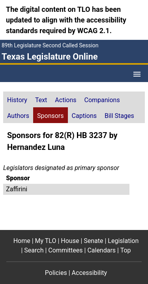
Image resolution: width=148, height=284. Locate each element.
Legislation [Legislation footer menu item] (123, 241)
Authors (18, 116)
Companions (102, 100)
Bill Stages (119, 116)
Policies (56, 273)
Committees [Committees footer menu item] (65, 250)
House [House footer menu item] (70, 241)
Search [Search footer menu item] (33, 250)
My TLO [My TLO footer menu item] (45, 241)
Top (125, 250)
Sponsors (50, 116)
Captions (84, 116)
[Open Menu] (137, 74)
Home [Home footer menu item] (21, 241)
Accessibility (89, 273)
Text (41, 100)
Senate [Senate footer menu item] (93, 241)
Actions (65, 100)
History (17, 100)
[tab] (17, 99)
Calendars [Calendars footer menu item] (101, 250)
